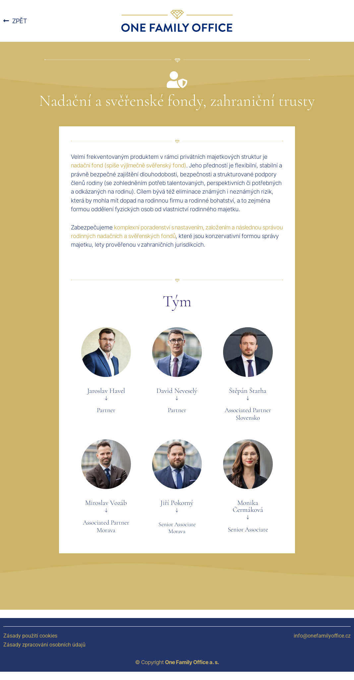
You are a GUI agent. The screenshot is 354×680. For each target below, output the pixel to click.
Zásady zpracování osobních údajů (44, 645)
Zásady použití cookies (30, 636)
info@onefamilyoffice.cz (322, 636)
